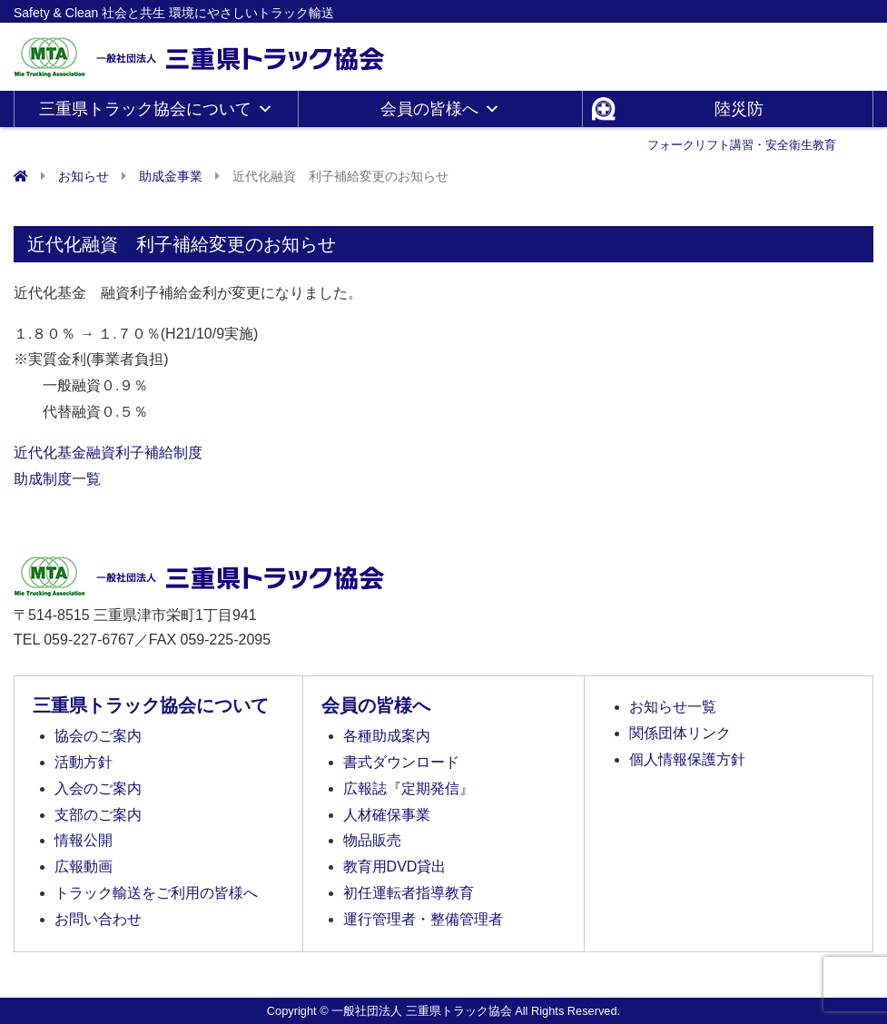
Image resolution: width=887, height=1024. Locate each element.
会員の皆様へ (440, 109)
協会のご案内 (98, 735)
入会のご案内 (98, 788)
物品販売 (372, 840)
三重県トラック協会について (156, 109)
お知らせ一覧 (672, 706)
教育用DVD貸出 (395, 866)
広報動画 (83, 866)
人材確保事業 (386, 814)
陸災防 (741, 113)
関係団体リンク (680, 733)
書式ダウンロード (401, 762)
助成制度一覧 (57, 479)
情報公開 (83, 840)
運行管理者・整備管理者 (423, 919)
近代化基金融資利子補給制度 (108, 452)
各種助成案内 (386, 735)
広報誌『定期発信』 (408, 788)
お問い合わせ (98, 919)
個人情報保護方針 (687, 759)
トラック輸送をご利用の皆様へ (156, 893)
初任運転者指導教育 (408, 893)
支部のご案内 (98, 814)
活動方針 (83, 762)
